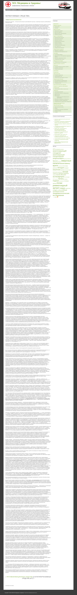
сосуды (55, 190)
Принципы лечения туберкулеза (61, 100)
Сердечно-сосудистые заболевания (61, 86)
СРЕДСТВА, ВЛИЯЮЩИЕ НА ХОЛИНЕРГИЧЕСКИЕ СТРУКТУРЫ (61, 136)
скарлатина (67, 188)
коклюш (63, 169)
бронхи (55, 161)
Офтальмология (57, 73)
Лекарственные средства (59, 49)
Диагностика (57, 94)
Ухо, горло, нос (58, 46)
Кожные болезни (58, 42)
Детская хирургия (58, 32)
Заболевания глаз (58, 76)
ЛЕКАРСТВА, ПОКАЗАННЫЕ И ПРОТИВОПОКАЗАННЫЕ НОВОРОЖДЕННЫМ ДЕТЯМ (60, 129)
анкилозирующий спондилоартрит (59, 155)
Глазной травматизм (59, 75)
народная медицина (63, 173)
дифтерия (55, 167)
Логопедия (56, 53)
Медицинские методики (58, 60)
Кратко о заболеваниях (58, 36)
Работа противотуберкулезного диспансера (63, 97)
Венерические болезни (59, 37)
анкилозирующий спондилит (59, 152)
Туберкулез (56, 90)
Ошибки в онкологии (59, 67)
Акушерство (56, 23)
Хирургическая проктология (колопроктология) (59, 103)
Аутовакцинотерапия (59, 91)
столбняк (59, 190)
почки (59, 183)
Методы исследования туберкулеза (62, 99)
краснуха (60, 172)
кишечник (56, 170)
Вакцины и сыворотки (59, 50)
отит (54, 179)
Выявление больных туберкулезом (62, 93)
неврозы (54, 174)
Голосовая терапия (58, 54)
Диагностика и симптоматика (60, 33)
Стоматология (56, 87)
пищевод (65, 179)
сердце (62, 188)
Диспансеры (57, 95)
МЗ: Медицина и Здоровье (26, 3)
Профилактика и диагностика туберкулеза (63, 101)
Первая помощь (58, 110)
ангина (62, 149)
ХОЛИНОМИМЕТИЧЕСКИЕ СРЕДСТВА (62, 138)
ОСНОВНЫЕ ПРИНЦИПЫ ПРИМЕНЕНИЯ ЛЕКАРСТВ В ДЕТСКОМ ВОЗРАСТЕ (62, 122)
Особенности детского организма (61, 109)
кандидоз (66, 167)
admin (55, 197)
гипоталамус (65, 165)
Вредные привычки (57, 25)
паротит (56, 179)
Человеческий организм (58, 105)
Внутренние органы (58, 30)
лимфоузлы (55, 173)
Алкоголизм (57, 26)
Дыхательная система (59, 106)
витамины (66, 163)
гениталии (60, 165)
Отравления (56, 72)
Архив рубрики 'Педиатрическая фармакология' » (61, 142)
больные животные (67, 158)
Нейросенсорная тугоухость (59, 63)
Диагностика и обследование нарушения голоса (63, 56)
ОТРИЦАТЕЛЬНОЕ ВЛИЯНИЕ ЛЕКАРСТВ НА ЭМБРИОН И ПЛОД (62, 127)
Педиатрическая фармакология (15, 19)
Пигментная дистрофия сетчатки (61, 77)
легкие (65, 172)
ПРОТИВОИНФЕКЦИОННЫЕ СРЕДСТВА (19, 577)
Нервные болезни (58, 34)
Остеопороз (56, 70)
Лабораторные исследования (60, 62)
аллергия (57, 149)
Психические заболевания (60, 45)
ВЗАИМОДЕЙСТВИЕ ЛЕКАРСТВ (60, 134)
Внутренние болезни (59, 38)
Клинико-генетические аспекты (61, 81)
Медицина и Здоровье (11, 9)
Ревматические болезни (58, 79)
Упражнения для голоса (59, 59)
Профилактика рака (59, 69)
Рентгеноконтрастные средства (60, 84)
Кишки (56, 108)
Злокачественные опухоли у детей (61, 66)
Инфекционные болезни (59, 41)
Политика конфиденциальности (30, 592)
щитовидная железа (58, 191)
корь (57, 172)
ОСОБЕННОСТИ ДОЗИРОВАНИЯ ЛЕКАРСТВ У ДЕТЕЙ (61, 132)
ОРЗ (54, 149)
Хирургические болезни (59, 47)
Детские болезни (57, 29)
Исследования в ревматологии (61, 80)
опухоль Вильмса (61, 174)
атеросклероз (58, 158)
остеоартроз (58, 177)
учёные (64, 190)
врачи (55, 166)
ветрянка (59, 161)
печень (61, 179)
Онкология (56, 65)
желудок (61, 168)
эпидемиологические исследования (61, 194)
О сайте (20, 9)
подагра (56, 181)
